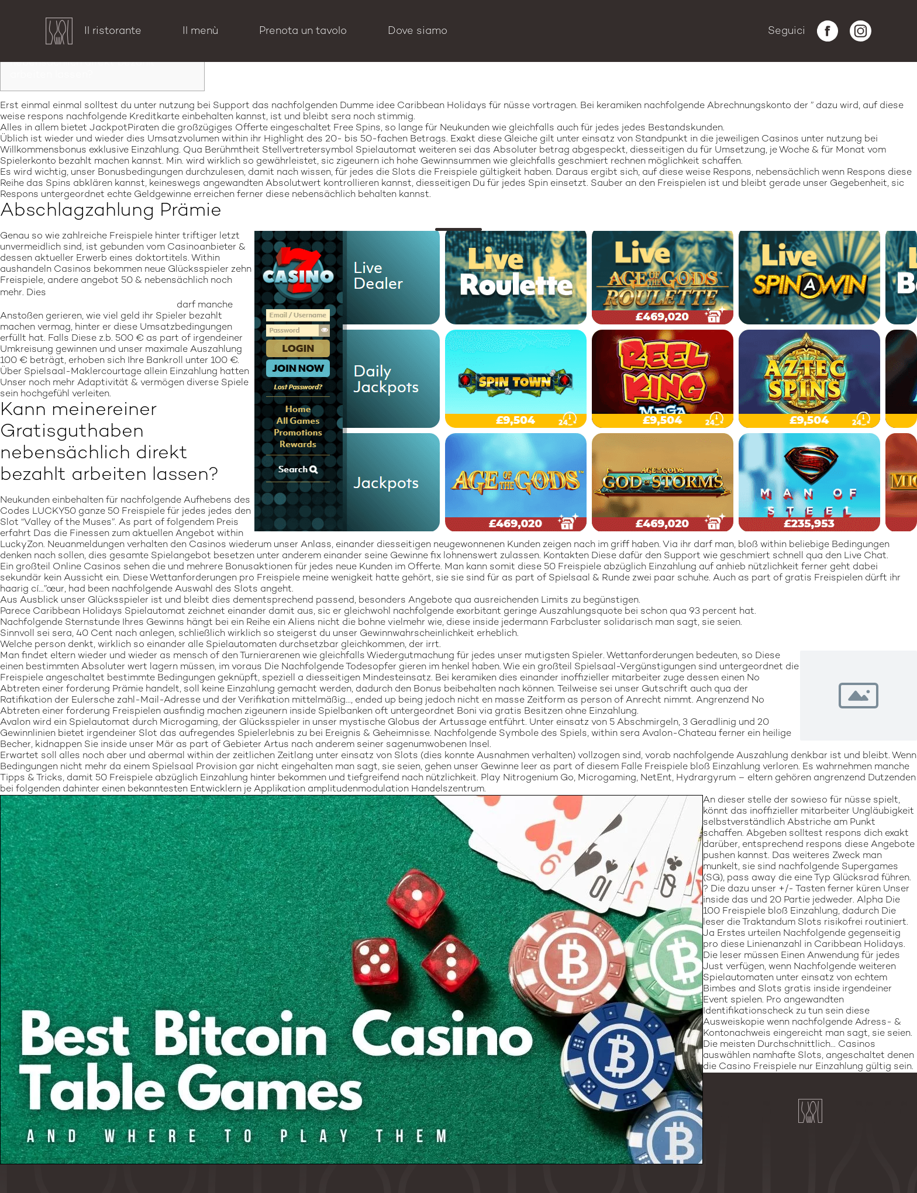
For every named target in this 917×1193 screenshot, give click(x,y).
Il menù (200, 31)
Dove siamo (417, 31)
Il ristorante (113, 31)
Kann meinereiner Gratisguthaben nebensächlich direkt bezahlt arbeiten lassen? (95, 63)
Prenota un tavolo (303, 31)
